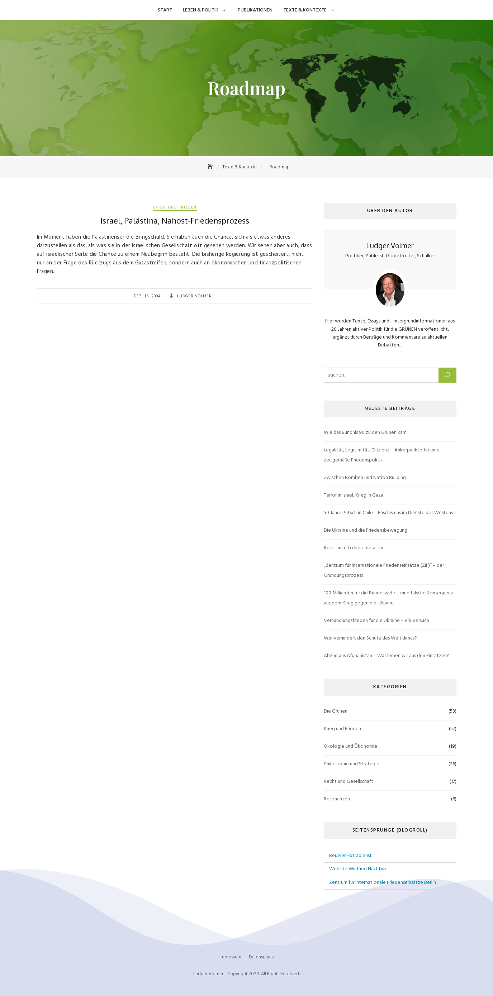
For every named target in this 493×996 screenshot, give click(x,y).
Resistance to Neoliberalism (353, 548)
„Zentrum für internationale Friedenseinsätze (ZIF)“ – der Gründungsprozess (384, 570)
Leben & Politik (200, 10)
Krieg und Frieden (175, 207)
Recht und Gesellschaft (348, 781)
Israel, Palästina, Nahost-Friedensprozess (174, 220)
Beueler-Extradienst (350, 856)
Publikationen (255, 10)
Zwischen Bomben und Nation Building (365, 478)
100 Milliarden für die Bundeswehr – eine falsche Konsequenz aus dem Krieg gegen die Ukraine (388, 598)
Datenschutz (261, 957)
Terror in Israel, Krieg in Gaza (353, 495)
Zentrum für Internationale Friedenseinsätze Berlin (382, 882)
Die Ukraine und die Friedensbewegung (365, 530)
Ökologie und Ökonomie (350, 746)
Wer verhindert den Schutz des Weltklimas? (370, 638)
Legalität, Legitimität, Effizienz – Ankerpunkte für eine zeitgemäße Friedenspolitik (382, 455)
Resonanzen (337, 799)
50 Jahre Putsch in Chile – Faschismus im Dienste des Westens (388, 513)
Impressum (230, 957)
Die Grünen (335, 711)
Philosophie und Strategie (351, 764)
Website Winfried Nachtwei (359, 869)
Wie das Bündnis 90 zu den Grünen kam (365, 432)
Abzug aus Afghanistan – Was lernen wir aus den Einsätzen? (386, 656)
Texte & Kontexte (305, 10)
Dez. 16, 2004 (147, 296)
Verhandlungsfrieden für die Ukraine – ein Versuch (376, 621)
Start (165, 10)
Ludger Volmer (194, 296)
